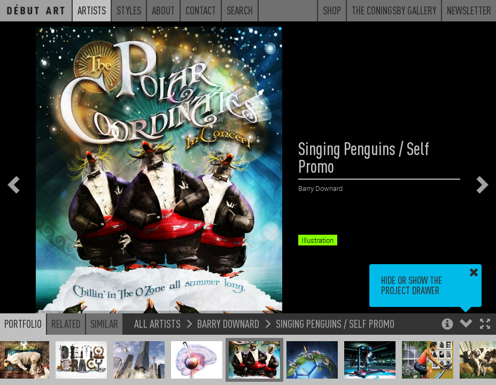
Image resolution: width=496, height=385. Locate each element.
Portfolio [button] (23, 323)
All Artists (157, 323)
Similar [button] (104, 323)
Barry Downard (228, 323)
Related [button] (66, 323)
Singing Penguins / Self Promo (335, 323)
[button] (485, 325)
